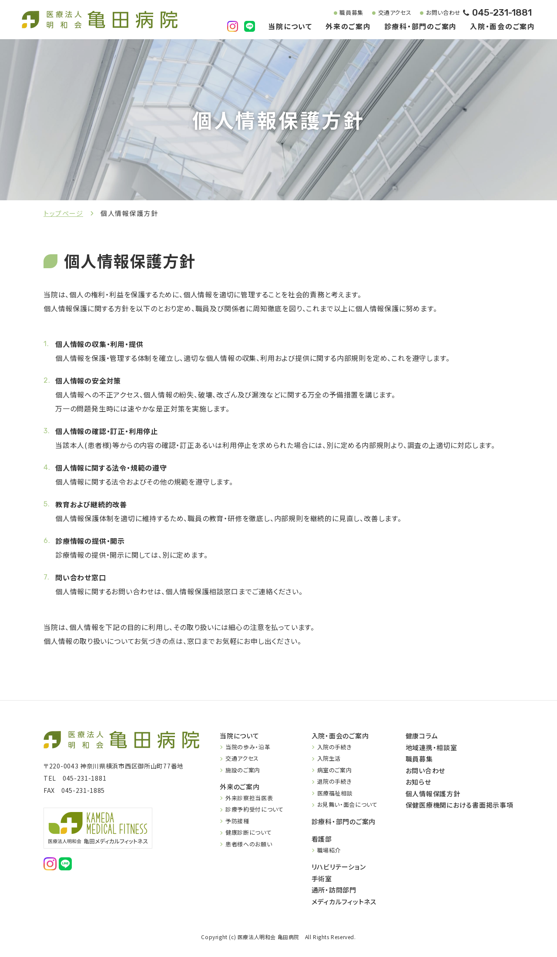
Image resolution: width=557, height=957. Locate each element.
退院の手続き (334, 781)
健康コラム (422, 735)
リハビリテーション (339, 866)
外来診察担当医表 (249, 798)
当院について (290, 27)
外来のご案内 (348, 27)
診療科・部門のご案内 (420, 27)
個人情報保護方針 (433, 793)
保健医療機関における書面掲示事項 (459, 804)
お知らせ (418, 781)
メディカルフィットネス (344, 901)
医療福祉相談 (335, 793)
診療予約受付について (254, 809)
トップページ (63, 213)
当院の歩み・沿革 (247, 747)
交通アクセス (388, 13)
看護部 (322, 838)
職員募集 (345, 13)
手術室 (322, 878)
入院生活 (329, 758)
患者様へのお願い (248, 844)
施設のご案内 (242, 770)
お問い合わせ (436, 13)
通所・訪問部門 (334, 889)
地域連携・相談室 (431, 747)
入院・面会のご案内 (502, 27)
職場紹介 (329, 850)
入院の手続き (334, 747)
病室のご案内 (334, 770)
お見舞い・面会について (347, 804)
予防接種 (237, 821)
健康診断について (248, 832)
